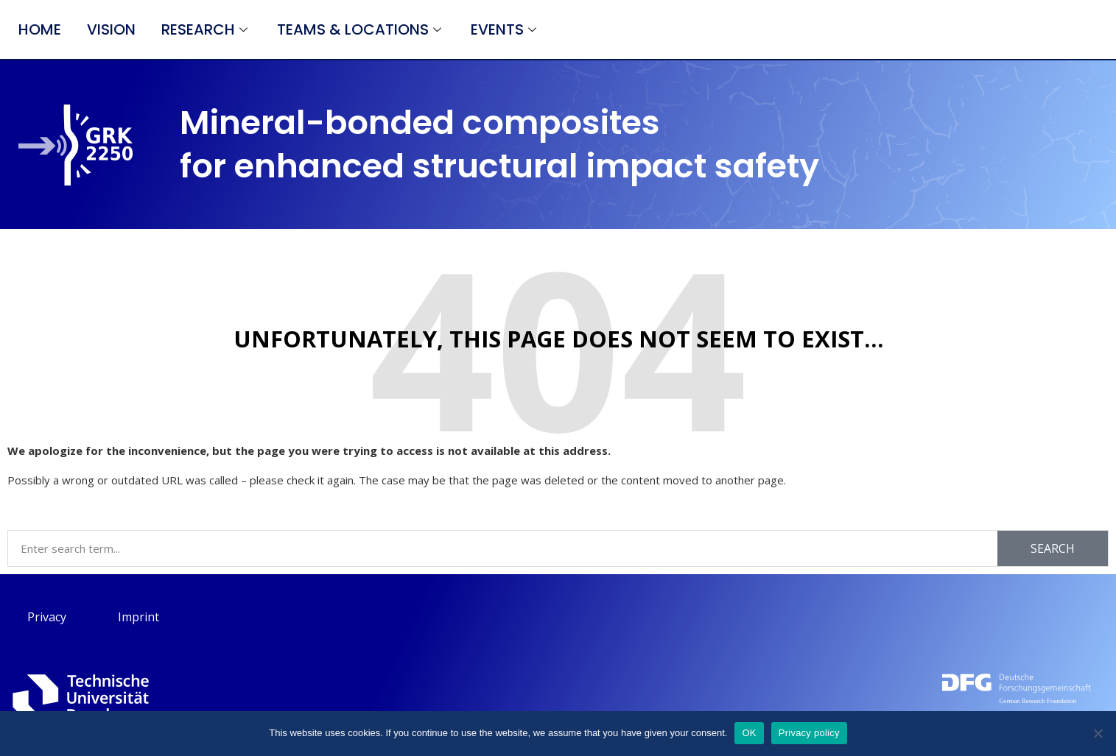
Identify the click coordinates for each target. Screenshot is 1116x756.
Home (39, 29)
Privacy (46, 617)
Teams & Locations (361, 29)
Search (1053, 548)
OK (749, 732)
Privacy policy (809, 732)
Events (505, 29)
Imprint (138, 617)
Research (206, 29)
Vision (111, 29)
